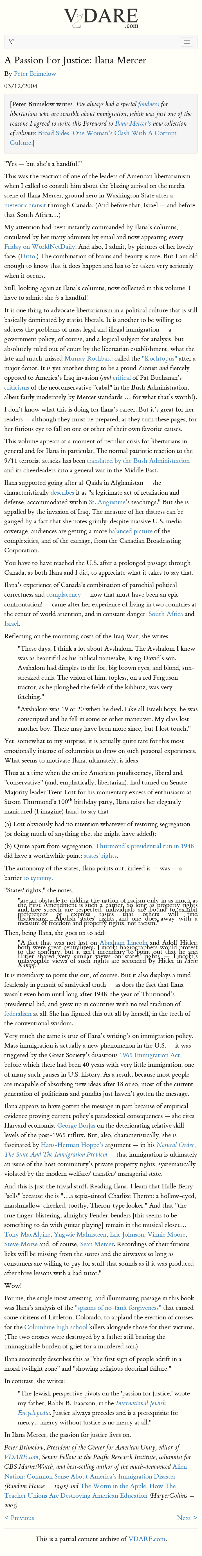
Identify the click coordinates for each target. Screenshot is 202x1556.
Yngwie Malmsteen (80, 1234)
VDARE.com (21, 1457)
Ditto (27, 256)
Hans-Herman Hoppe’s (72, 1145)
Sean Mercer (97, 1244)
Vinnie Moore (166, 1234)
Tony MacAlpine (27, 1234)
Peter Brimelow (35, 74)
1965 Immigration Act (149, 1055)
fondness (148, 104)
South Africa (166, 614)
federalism (18, 1014)
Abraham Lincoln (123, 943)
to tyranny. (37, 878)
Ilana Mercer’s (133, 124)
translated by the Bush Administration (138, 461)
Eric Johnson (127, 1234)
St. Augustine (107, 502)
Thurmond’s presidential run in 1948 (144, 846)
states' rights (100, 856)
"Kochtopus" (159, 358)
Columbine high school (55, 1327)
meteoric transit (25, 205)
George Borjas (76, 1125)
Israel (11, 623)
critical (122, 378)
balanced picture (130, 531)
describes (62, 492)
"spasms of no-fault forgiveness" (118, 1308)
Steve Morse (21, 1244)
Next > (187, 1518)
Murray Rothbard (88, 358)
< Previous (19, 1518)
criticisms (16, 387)
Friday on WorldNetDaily (39, 247)
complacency (63, 594)
